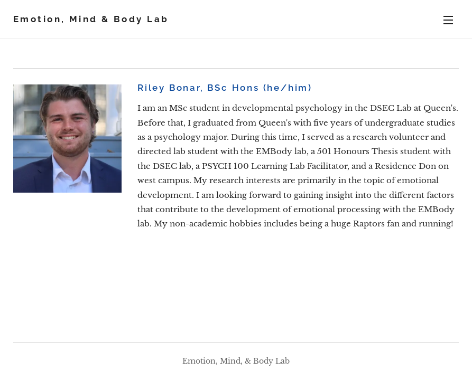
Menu (448, 20)
